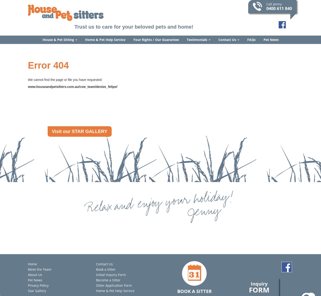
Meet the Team (39, 269)
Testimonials (199, 39)
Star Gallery (37, 291)
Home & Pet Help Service (105, 39)
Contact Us (228, 39)
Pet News (271, 39)
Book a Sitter (106, 269)
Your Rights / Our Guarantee (156, 39)
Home (32, 264)
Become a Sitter (108, 280)
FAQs (251, 39)
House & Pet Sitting (60, 39)
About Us (35, 275)
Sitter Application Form (114, 285)
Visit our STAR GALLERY (79, 131)
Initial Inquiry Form (111, 275)
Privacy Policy (38, 285)
